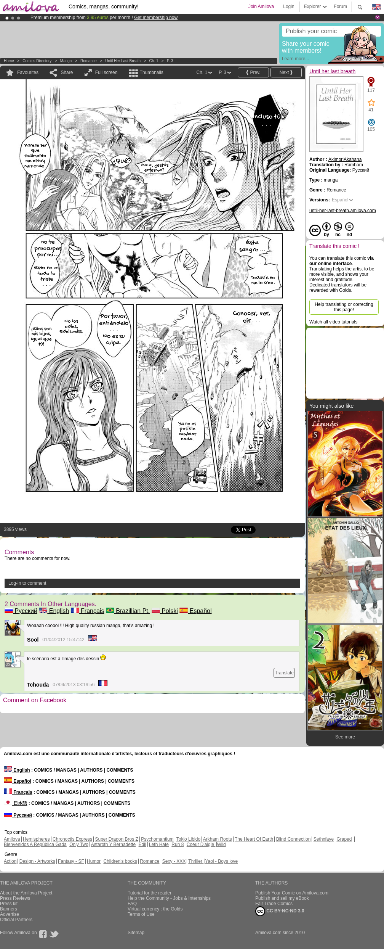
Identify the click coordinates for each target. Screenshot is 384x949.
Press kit (9, 903)
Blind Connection (293, 839)
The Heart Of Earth (254, 839)
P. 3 (170, 61)
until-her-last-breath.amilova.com (342, 210)
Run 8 (177, 844)
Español (195, 611)
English (54, 611)
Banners (8, 909)
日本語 (15, 803)
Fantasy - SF (71, 861)
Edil (142, 844)
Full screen (106, 72)
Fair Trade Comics (274, 903)
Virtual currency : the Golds (155, 909)
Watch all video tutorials (333, 322)
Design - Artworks (37, 861)
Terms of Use (141, 914)
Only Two (78, 844)
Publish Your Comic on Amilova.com (291, 893)
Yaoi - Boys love (221, 861)
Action (10, 861)
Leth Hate (159, 844)
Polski (165, 611)
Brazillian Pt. (128, 611)
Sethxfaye (324, 839)
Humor (94, 861)
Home (9, 61)
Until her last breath (123, 61)
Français (87, 611)
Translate (284, 673)
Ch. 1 (153, 61)
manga (66, 61)
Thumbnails (151, 72)
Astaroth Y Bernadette (113, 844)
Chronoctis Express (72, 839)
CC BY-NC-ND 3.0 (279, 911)
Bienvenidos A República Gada (35, 844)
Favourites (27, 72)
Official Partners (16, 919)
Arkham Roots (217, 839)
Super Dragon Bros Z (116, 839)
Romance (88, 61)
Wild (221, 844)
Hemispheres (36, 839)
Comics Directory (36, 61)
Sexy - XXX (174, 861)
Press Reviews (15, 898)
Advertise (9, 914)
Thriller (195, 861)
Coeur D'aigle (201, 844)
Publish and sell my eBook (282, 898)
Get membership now (156, 17)
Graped (344, 839)
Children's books (120, 861)
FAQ (132, 903)
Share (67, 72)
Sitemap (136, 932)
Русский (21, 611)
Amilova (12, 839)
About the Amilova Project (26, 893)
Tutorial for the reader (149, 893)
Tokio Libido (188, 839)
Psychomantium (157, 839)
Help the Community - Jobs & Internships (169, 898)
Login (288, 6)
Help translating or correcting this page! (344, 307)
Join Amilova (261, 6)
